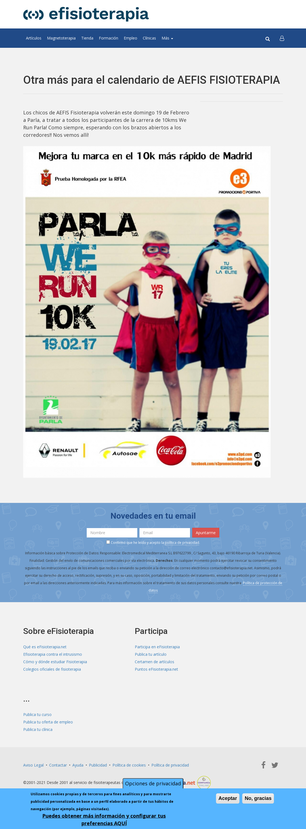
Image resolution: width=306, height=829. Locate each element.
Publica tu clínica (37, 729)
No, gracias (258, 798)
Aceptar (227, 798)
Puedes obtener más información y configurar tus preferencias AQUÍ (104, 819)
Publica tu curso (37, 714)
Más (167, 38)
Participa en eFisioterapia (157, 646)
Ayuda (77, 765)
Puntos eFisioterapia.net (156, 669)
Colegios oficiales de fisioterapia (52, 669)
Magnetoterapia (61, 38)
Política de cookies (129, 765)
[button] (282, 38)
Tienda (87, 38)
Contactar (58, 765)
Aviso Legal (33, 765)
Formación (108, 38)
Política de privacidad (170, 765)
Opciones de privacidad (153, 783)
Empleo (130, 38)
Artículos (33, 38)
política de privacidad (182, 542)
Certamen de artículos (154, 661)
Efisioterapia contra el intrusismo (52, 654)
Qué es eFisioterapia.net (45, 646)
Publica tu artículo (151, 654)
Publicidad (98, 765)
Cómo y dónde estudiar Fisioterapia (55, 661)
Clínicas (149, 38)
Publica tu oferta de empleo (48, 722)
